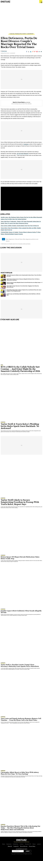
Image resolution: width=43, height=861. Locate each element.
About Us (10, 846)
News (3, 844)
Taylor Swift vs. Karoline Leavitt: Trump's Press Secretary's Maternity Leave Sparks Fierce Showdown (20, 665)
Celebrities (12, 33)
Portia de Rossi (18, 239)
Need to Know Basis (19, 102)
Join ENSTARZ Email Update (21, 848)
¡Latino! (39, 844)
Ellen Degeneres (10, 239)
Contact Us (15, 846)
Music (34, 844)
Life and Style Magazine (23, 153)
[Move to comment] (41, 51)
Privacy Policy (32, 846)
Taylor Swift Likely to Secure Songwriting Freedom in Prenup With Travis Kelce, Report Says (20, 502)
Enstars (5, 2)
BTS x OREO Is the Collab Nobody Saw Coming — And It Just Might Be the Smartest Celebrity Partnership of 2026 (20, 369)
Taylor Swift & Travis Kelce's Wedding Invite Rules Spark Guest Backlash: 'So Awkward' (20, 426)
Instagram (26, 144)
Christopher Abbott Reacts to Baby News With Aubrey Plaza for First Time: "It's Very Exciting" (20, 773)
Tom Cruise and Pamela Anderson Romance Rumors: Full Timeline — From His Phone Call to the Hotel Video (21, 719)
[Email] (39, 51)
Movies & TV (28, 844)
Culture (21, 844)
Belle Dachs (4, 51)
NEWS (2, 364)
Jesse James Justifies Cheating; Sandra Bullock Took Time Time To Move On (20, 225)
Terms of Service (23, 846)
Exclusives (8, 844)
